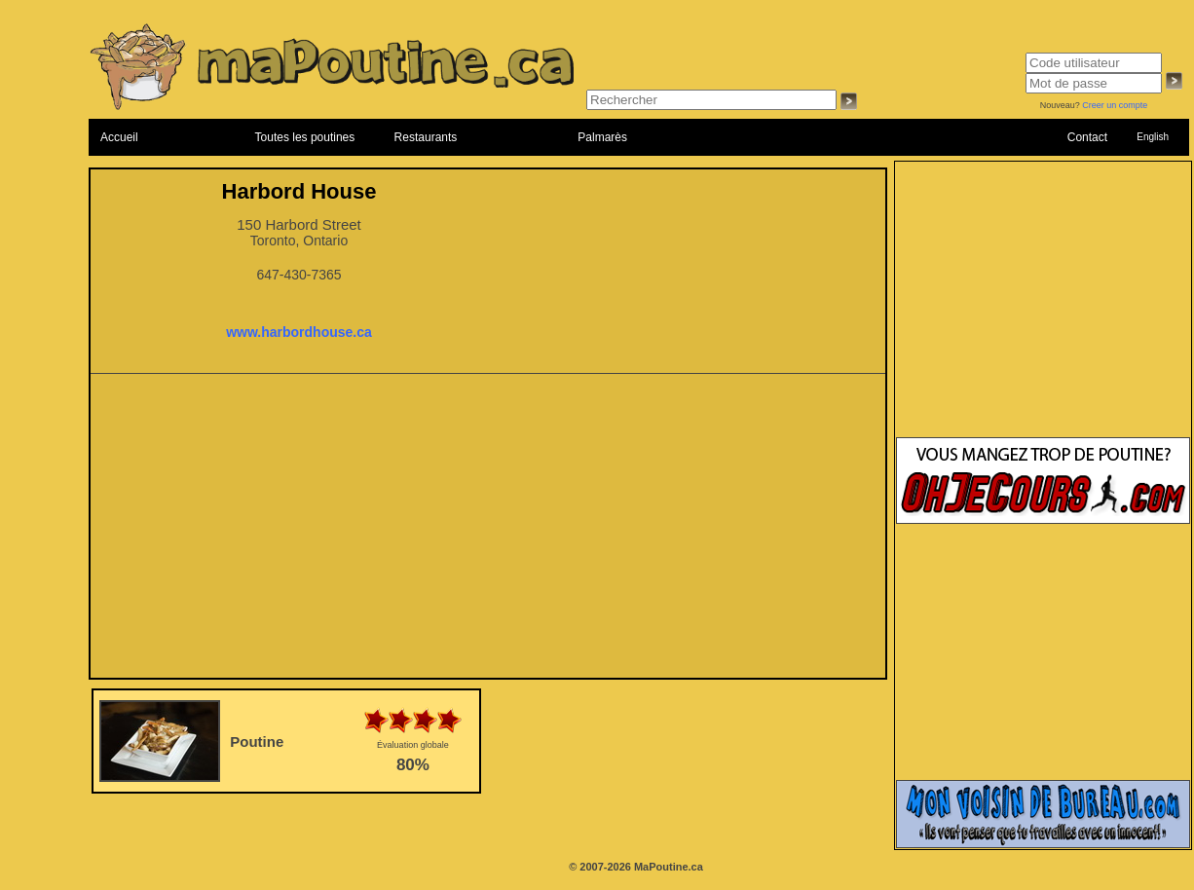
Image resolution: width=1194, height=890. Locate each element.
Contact (1087, 137)
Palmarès (602, 137)
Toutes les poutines (305, 137)
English (1153, 136)
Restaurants (426, 137)
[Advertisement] (488, 531)
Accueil (119, 137)
